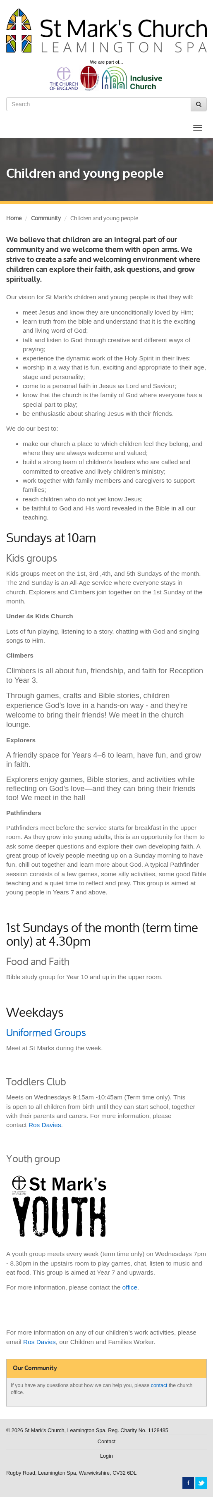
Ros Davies (45, 1124)
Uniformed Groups (46, 1032)
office (130, 1287)
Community (46, 218)
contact (159, 1385)
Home (14, 218)
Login (106, 1456)
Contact (106, 1442)
